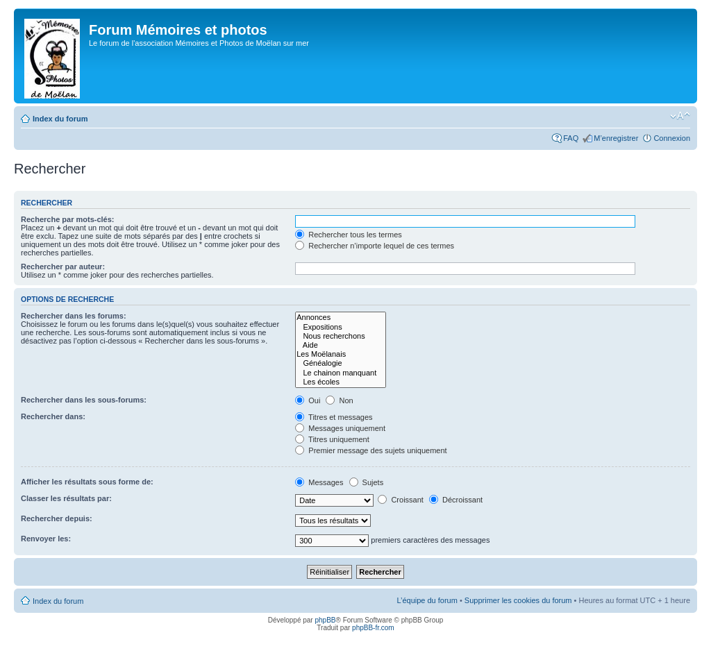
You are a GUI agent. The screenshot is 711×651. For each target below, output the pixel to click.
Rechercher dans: (53, 416)
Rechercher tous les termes (348, 234)
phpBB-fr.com (373, 628)
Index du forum (60, 119)
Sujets (366, 482)
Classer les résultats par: (66, 498)
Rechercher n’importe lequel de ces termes (374, 246)
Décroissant (456, 500)
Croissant (401, 500)
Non (339, 400)
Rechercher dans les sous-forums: (84, 400)
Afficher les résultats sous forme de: (87, 481)
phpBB (325, 620)
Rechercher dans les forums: (73, 316)
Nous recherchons (340, 336)
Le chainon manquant (340, 373)
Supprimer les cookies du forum (518, 600)
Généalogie (340, 363)
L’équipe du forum (426, 600)
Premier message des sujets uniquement (370, 450)
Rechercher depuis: (56, 518)
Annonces (340, 317)
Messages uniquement (340, 428)
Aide (340, 345)
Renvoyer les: (46, 538)
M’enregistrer (616, 138)
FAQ (570, 138)
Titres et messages (333, 417)
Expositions (340, 327)
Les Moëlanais (340, 354)
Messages (319, 482)
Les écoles (340, 382)
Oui (307, 400)
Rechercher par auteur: (63, 266)
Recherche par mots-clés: (68, 219)
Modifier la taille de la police (680, 116)
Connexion (671, 138)
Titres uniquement (332, 439)
